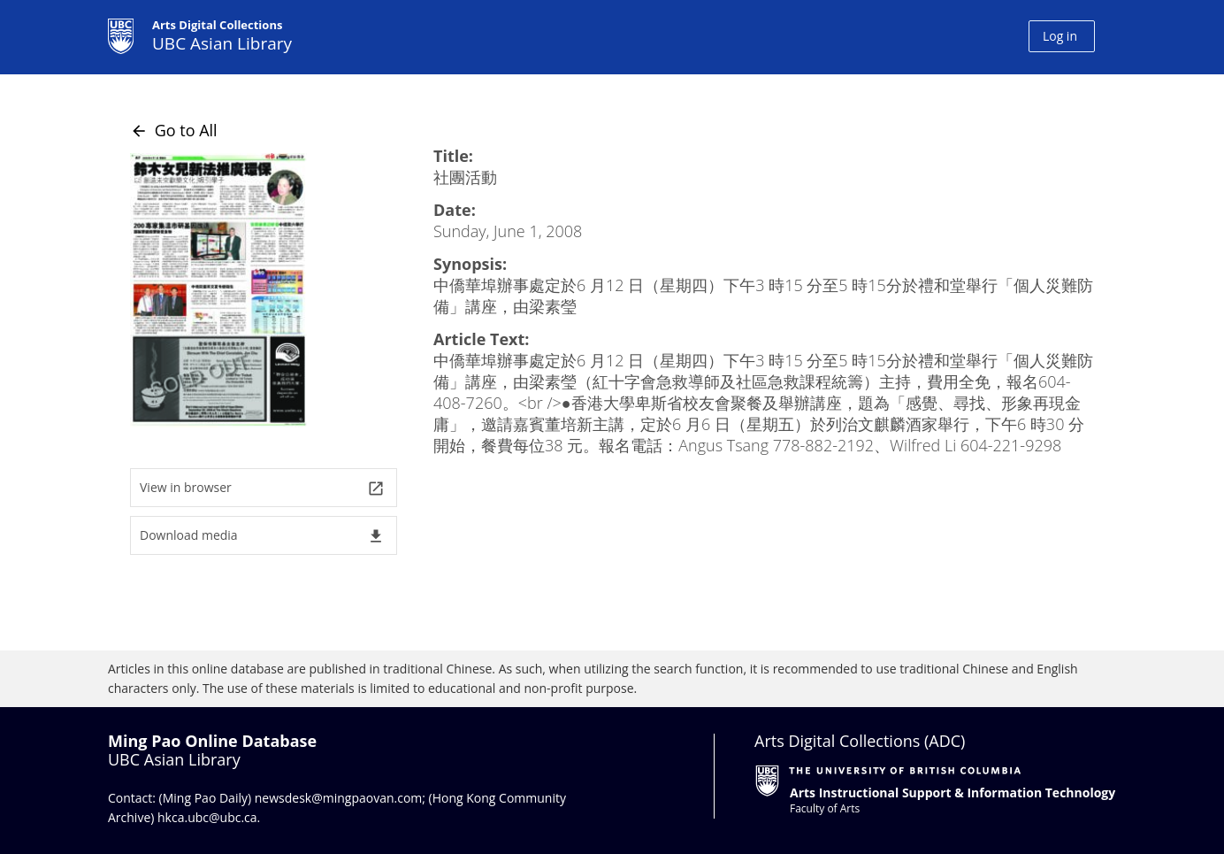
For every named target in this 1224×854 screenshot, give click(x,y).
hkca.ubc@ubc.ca (207, 817)
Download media (262, 536)
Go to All (174, 130)
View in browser (262, 488)
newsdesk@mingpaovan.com (339, 797)
